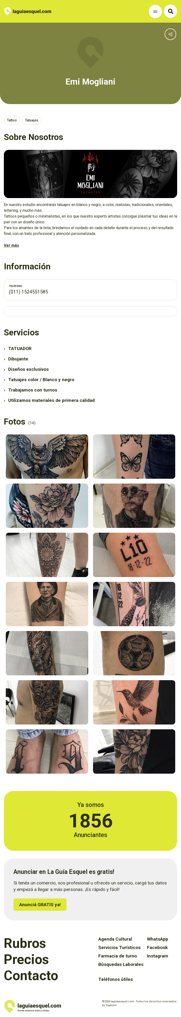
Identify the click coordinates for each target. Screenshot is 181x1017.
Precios (26, 959)
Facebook (157, 947)
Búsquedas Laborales (120, 964)
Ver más (11, 245)
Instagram (157, 956)
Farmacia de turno (117, 956)
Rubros (25, 943)
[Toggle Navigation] (155, 11)
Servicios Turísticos (119, 947)
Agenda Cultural (115, 939)
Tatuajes (31, 120)
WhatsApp (157, 939)
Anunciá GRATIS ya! (40, 904)
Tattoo (12, 120)
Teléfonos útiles (115, 979)
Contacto (31, 975)
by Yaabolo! (109, 1005)
